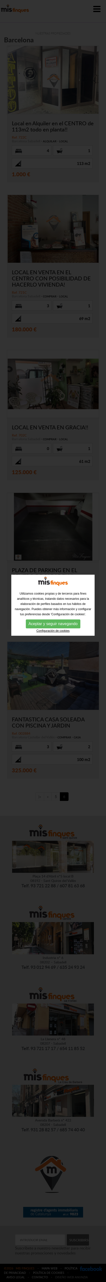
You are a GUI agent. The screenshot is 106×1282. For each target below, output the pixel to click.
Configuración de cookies (53, 589)
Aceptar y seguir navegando (52, 582)
